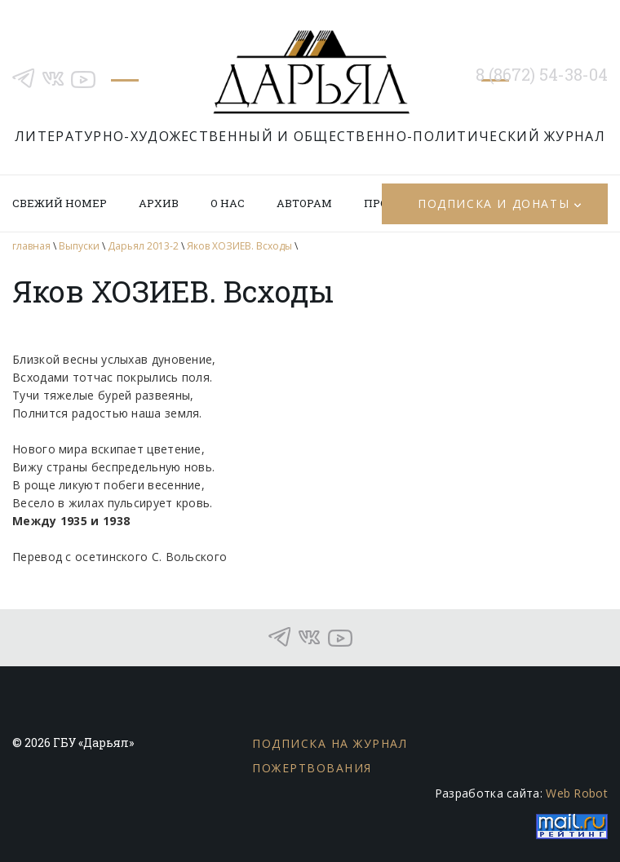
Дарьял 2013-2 (143, 246)
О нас (227, 203)
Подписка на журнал (329, 743)
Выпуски (79, 246)
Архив (159, 203)
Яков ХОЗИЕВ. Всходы (239, 246)
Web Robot (577, 793)
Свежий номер (59, 203)
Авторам (304, 203)
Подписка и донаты (493, 203)
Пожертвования (312, 768)
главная (31, 246)
